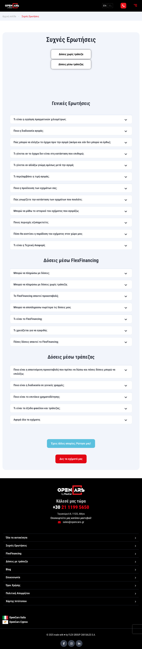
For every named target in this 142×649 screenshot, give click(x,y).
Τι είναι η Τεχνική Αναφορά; (29, 245)
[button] (71, 119)
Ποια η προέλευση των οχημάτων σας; (35, 188)
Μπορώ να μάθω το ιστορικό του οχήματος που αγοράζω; (46, 211)
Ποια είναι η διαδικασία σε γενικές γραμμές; (39, 385)
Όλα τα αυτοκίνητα (16, 537)
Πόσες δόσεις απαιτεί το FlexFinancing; (36, 341)
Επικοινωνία (13, 577)
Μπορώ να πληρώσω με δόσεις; (32, 273)
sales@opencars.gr (71, 522)
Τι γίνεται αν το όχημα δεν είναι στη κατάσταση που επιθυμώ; (49, 153)
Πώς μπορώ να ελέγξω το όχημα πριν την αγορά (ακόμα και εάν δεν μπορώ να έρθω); (62, 142)
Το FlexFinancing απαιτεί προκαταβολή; (36, 295)
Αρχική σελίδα (9, 16)
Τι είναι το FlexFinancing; (28, 319)
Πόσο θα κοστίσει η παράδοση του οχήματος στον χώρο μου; (48, 233)
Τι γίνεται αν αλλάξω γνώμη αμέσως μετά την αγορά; (44, 165)
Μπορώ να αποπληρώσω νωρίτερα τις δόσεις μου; (42, 307)
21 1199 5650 (71, 507)
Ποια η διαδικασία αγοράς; (28, 130)
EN (104, 5)
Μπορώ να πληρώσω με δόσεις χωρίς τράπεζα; (41, 284)
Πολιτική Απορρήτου (18, 593)
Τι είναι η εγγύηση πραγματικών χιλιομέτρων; (40, 119)
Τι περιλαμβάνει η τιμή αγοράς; (31, 176)
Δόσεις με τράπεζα (17, 561)
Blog (8, 569)
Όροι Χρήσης (13, 585)
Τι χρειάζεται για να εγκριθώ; (30, 330)
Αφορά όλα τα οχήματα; (27, 419)
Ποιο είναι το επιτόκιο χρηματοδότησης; (37, 396)
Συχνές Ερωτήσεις (16, 545)
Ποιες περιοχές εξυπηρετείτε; (31, 222)
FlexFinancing (13, 553)
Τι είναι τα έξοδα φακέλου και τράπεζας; (37, 408)
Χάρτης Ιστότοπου (16, 601)
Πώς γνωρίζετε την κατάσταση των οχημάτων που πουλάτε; (48, 199)
